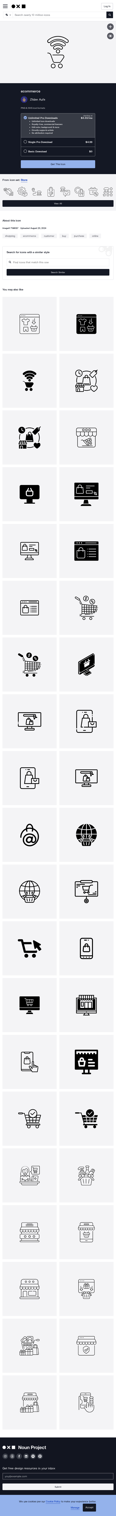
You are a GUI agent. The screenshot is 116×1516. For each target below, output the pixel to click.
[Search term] (59, 15)
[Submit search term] (109, 15)
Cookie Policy (53, 1501)
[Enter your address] (58, 1476)
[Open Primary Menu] (5, 6)
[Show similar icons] (110, 36)
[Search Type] (8, 15)
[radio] (58, 125)
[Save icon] (110, 26)
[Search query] (58, 262)
